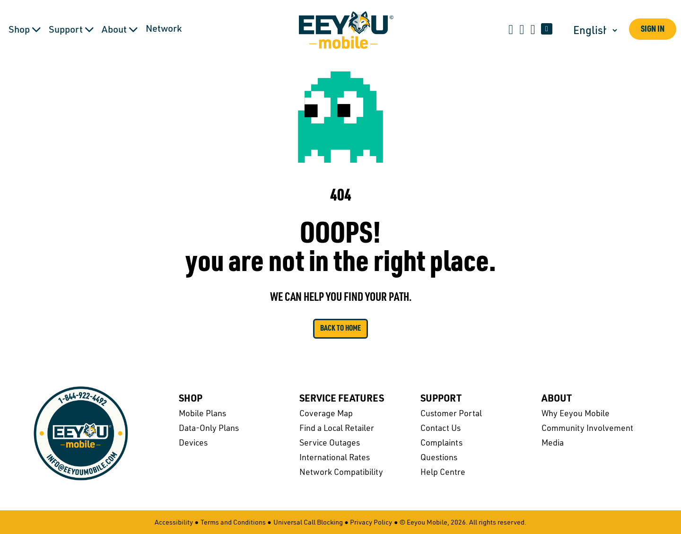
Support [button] (71, 30)
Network (164, 29)
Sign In (652, 29)
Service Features (341, 399)
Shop (190, 399)
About (556, 399)
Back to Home (340, 329)
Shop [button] (25, 30)
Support (441, 399)
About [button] (120, 30)
